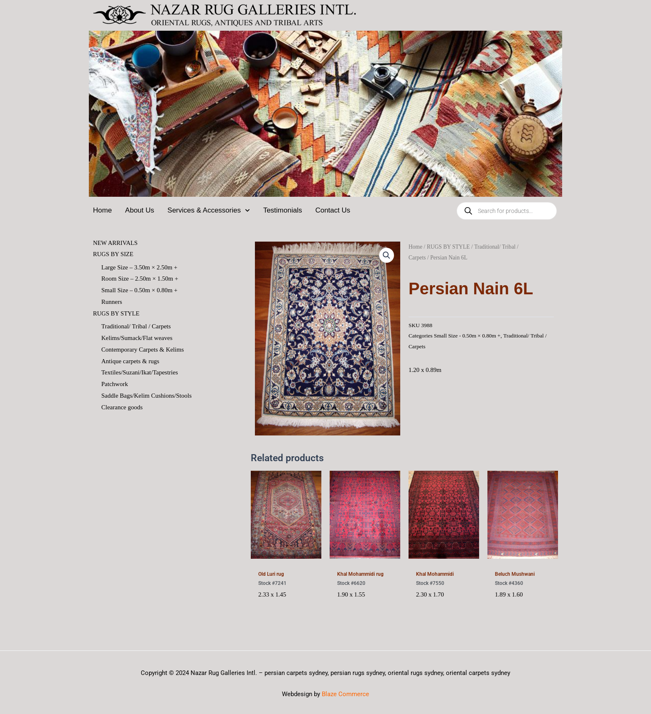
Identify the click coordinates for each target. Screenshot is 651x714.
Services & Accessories (208, 210)
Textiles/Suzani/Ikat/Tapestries (139, 373)
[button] (386, 255)
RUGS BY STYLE (116, 314)
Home (102, 210)
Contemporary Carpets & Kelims (142, 350)
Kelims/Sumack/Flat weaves (136, 338)
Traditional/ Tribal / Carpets (136, 326)
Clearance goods (122, 407)
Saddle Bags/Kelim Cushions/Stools (146, 396)
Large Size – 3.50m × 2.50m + (139, 267)
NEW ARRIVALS (116, 243)
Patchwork (114, 384)
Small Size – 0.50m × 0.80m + (139, 290)
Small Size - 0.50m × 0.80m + (468, 336)
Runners (111, 302)
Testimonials (282, 210)
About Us (139, 210)
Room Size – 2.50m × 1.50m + (139, 279)
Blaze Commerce (345, 694)
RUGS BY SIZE (113, 254)
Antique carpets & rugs (130, 361)
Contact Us (332, 210)
